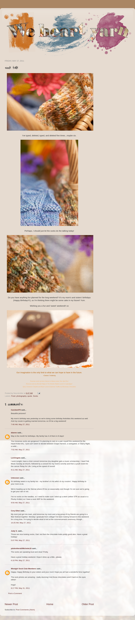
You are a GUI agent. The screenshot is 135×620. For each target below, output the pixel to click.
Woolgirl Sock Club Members (23, 569)
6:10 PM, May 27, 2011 (20, 560)
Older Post (88, 604)
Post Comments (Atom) (25, 610)
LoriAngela (16, 458)
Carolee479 (16, 410)
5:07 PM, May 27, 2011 (20, 540)
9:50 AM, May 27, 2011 (20, 503)
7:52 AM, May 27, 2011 (20, 450)
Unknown (15, 478)
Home (49, 604)
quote (29, 396)
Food (13, 396)
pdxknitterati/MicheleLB (21, 548)
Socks (35, 396)
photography (21, 396)
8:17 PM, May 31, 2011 (20, 588)
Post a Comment (15, 593)
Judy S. (14, 531)
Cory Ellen (15, 511)
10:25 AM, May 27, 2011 (21, 523)
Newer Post (11, 604)
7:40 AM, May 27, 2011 (20, 424)
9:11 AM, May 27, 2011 (20, 470)
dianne (14, 433)
